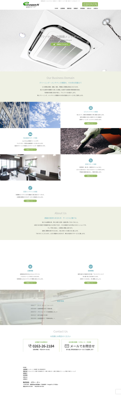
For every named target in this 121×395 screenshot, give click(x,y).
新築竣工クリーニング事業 (62, 371)
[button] (57, 70)
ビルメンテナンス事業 (32, 371)
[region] (60, 40)
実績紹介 (76, 8)
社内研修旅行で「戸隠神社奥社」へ (46, 322)
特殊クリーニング (72, 371)
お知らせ (89, 8)
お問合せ (96, 8)
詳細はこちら (90, 127)
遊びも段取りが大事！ (43, 319)
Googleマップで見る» (52, 384)
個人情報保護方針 (41, 369)
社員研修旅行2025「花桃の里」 (45, 313)
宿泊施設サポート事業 (42, 371)
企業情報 (62, 8)
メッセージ (30, 369)
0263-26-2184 (43, 350)
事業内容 (69, 8)
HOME (56, 8)
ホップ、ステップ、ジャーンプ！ (46, 309)
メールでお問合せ (82, 350)
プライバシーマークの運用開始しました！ (48, 316)
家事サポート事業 (52, 371)
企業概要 (35, 369)
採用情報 (82, 8)
